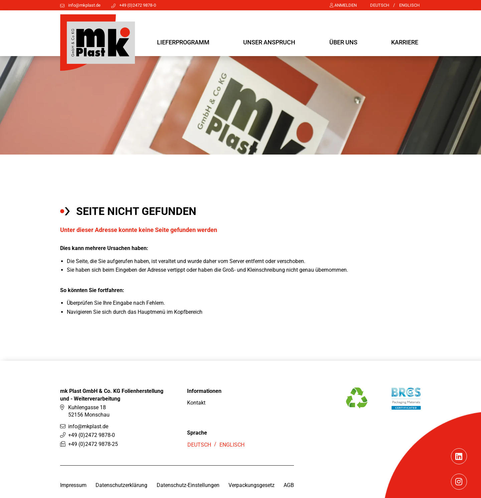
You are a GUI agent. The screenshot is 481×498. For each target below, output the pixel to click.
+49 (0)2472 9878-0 (137, 5)
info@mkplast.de (84, 5)
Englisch (409, 5)
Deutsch (379, 5)
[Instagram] (458, 494)
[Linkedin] (458, 469)
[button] (183, 42)
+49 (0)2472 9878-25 (93, 455)
